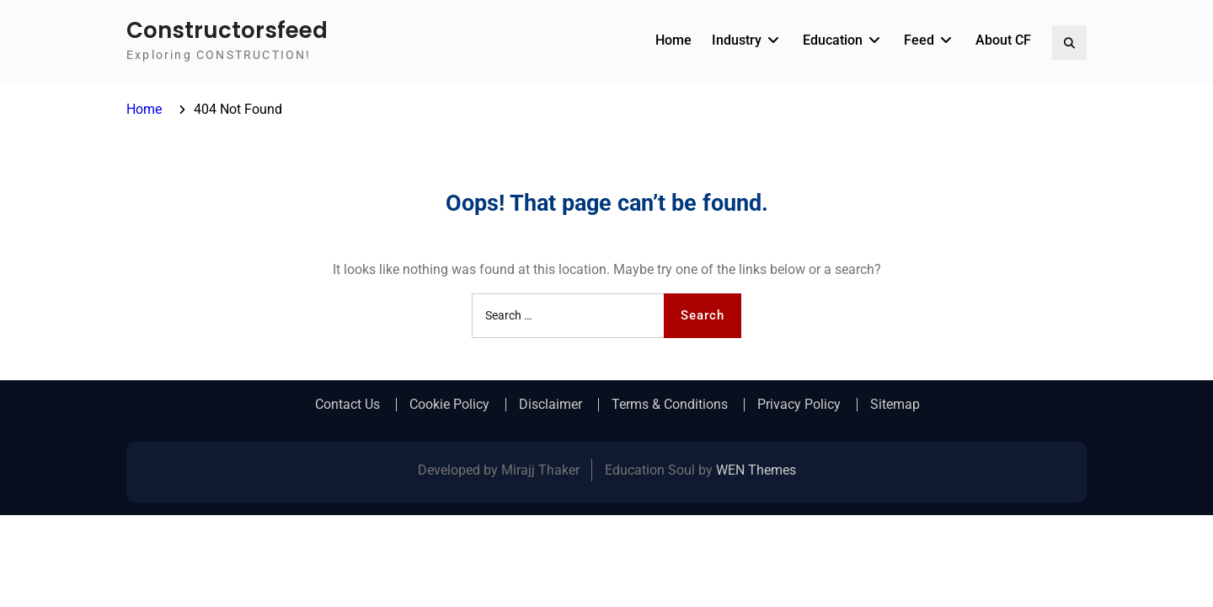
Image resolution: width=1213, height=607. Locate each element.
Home (673, 40)
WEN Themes (756, 470)
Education (833, 40)
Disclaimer (550, 404)
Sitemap (895, 404)
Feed (919, 40)
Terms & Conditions (670, 404)
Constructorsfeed (227, 30)
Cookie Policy (449, 404)
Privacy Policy (799, 404)
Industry (736, 40)
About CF (1003, 40)
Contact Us (347, 404)
